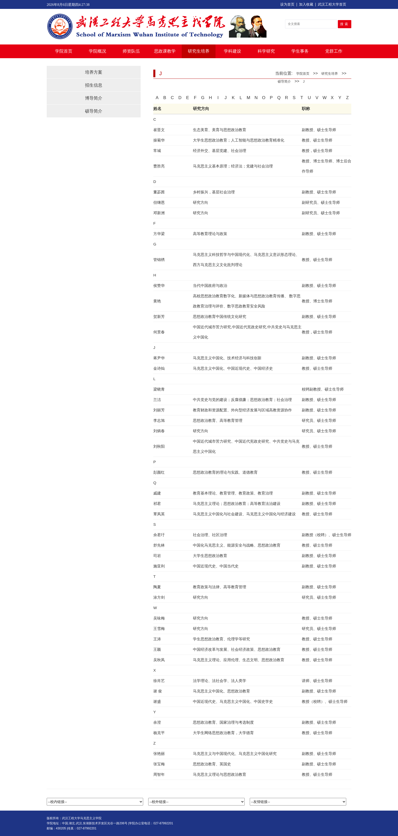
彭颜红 (159, 472)
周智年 (159, 774)
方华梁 (159, 233)
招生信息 (93, 85)
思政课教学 (165, 51)
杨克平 (159, 733)
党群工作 (333, 51)
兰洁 (157, 399)
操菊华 (159, 140)
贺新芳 (159, 316)
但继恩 (159, 202)
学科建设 (232, 51)
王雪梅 (159, 628)
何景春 (159, 332)
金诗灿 (159, 368)
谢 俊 (157, 691)
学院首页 (63, 51)
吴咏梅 (159, 618)
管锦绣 (159, 259)
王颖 (157, 649)
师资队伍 (131, 51)
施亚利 (159, 566)
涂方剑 (159, 597)
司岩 (157, 555)
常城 (157, 150)
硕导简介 (93, 111)
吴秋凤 (159, 660)
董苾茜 (159, 192)
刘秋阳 (159, 446)
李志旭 (159, 420)
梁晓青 (159, 389)
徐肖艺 (159, 680)
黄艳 (157, 301)
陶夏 (157, 587)
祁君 (157, 503)
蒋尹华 (159, 358)
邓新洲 (159, 213)
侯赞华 (159, 285)
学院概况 (97, 51)
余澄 (157, 722)
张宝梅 (159, 764)
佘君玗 (159, 535)
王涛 (157, 639)
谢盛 (157, 701)
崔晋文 (159, 130)
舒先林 (159, 545)
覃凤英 (159, 514)
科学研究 (266, 51)
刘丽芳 (159, 410)
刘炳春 (159, 431)
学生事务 (300, 51)
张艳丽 (159, 753)
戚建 (157, 493)
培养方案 (93, 72)
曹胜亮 (159, 166)
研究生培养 (198, 51)
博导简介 (93, 98)
